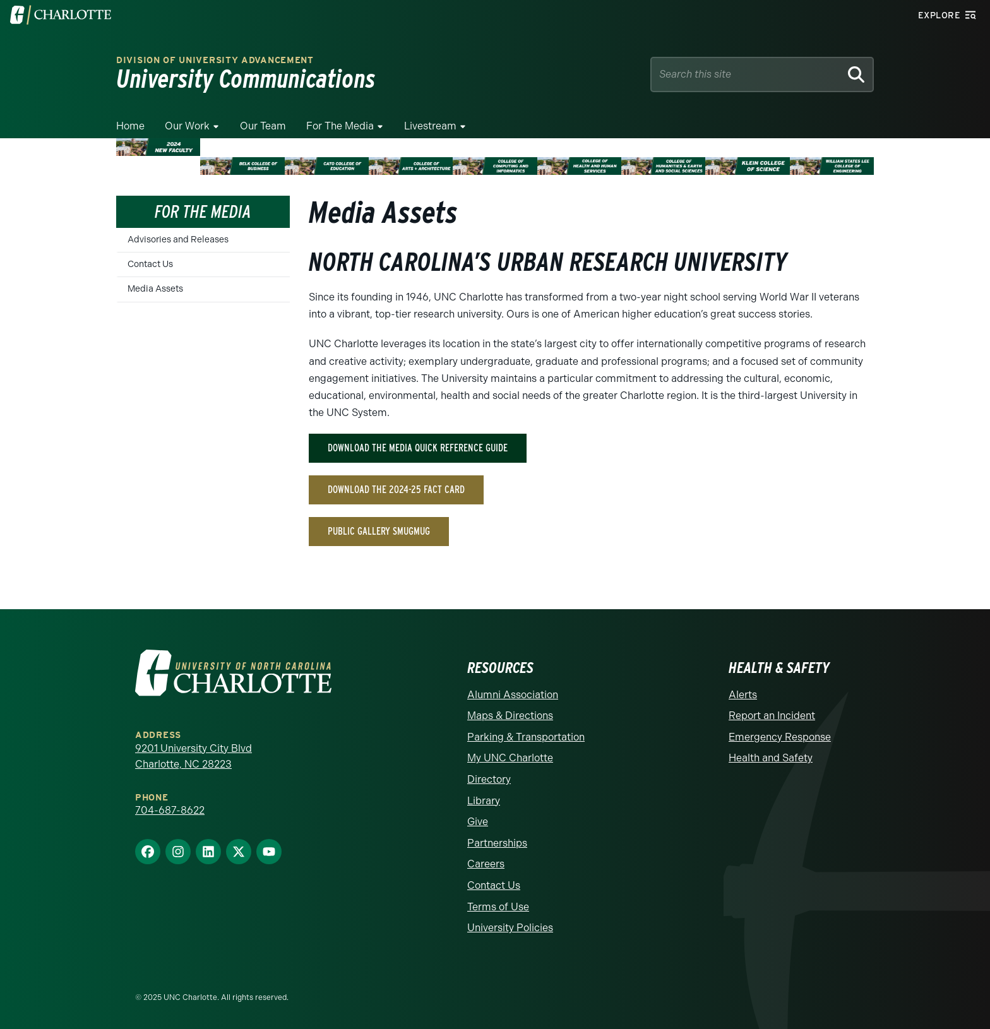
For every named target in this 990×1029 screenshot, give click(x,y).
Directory (489, 779)
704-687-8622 (170, 810)
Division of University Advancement (215, 60)
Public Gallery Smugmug (379, 531)
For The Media (340, 126)
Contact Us (150, 264)
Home (130, 126)
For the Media (203, 211)
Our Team (263, 126)
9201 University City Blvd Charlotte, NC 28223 (193, 756)
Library (483, 801)
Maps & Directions (510, 716)
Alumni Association (512, 695)
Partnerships (497, 843)
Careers (485, 864)
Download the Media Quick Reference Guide (418, 448)
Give (477, 822)
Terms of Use (498, 907)
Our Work (187, 126)
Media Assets (155, 288)
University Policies (510, 928)
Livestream (430, 126)
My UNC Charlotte (510, 758)
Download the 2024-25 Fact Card (396, 490)
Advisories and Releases (178, 239)
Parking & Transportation (526, 737)
